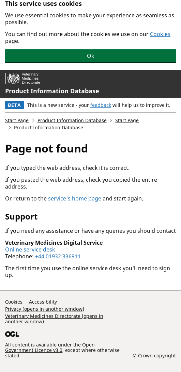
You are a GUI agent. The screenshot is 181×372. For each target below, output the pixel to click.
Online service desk (30, 249)
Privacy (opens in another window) (44, 309)
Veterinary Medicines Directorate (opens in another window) (54, 319)
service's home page (74, 198)
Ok (90, 56)
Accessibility (43, 301)
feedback (100, 105)
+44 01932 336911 (58, 256)
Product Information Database (52, 90)
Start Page (17, 120)
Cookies (160, 34)
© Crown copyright (154, 355)
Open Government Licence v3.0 (50, 347)
